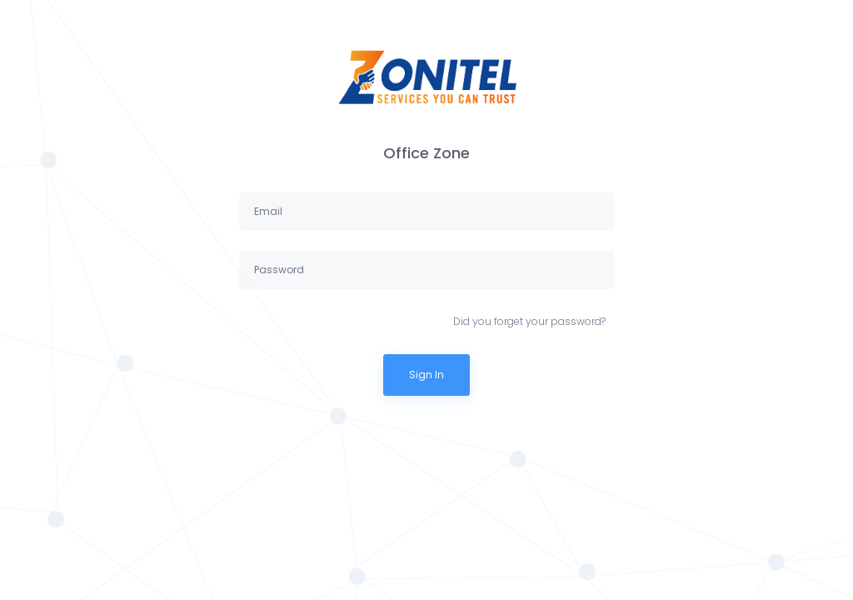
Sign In (426, 375)
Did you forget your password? (529, 321)
